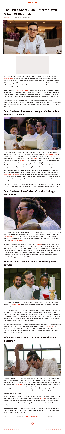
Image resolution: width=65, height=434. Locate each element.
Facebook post (15, 304)
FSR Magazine (50, 326)
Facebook (39, 244)
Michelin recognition (17, 241)
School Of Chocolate (21, 90)
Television (7, 6)
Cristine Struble (9, 17)
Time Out (42, 398)
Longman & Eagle (9, 236)
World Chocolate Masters (11, 174)
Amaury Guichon (9, 78)
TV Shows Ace (24, 161)
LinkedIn (34, 158)
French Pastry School (51, 154)
